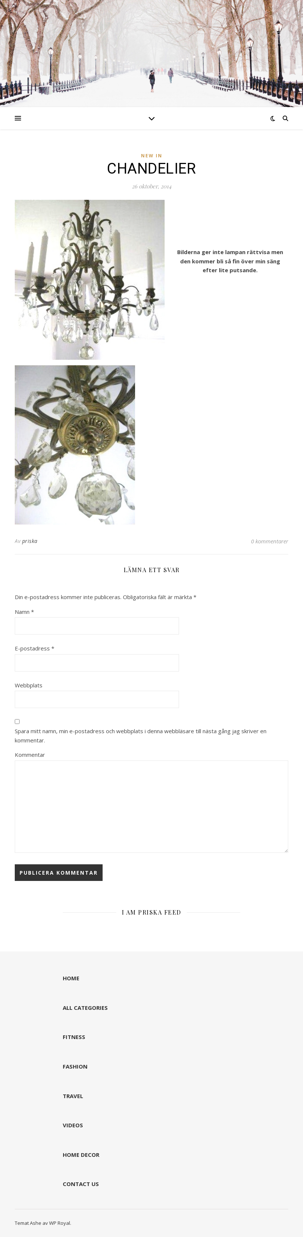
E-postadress (34, 648)
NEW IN (151, 156)
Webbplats (28, 685)
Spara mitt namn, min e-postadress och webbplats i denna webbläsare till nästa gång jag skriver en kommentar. (140, 735)
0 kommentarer (269, 541)
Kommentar (30, 754)
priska (30, 540)
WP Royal (59, 1223)
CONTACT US (81, 1184)
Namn (24, 611)
